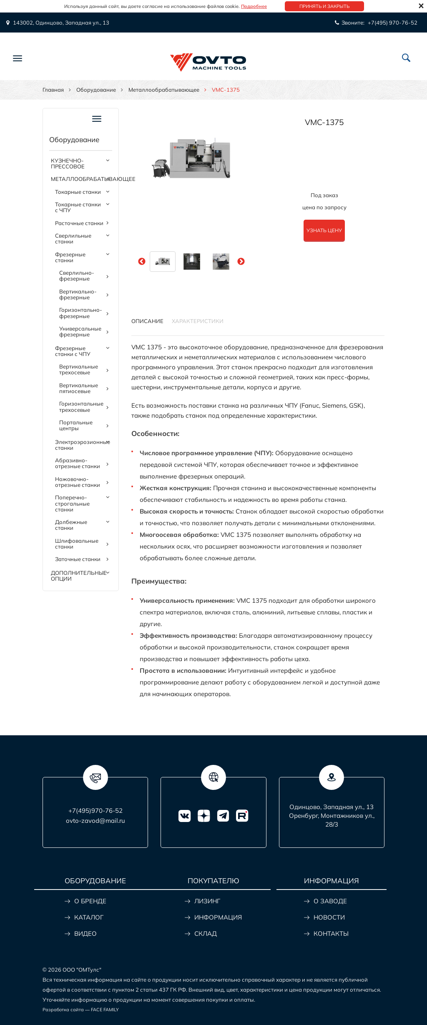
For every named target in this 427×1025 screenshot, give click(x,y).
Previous (142, 262)
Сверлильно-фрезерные (76, 275)
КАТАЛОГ (88, 917)
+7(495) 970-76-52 (392, 22)
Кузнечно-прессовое (68, 163)
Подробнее (254, 6)
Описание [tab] (147, 321)
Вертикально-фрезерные (78, 294)
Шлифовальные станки (76, 543)
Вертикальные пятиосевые (78, 388)
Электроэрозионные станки (82, 445)
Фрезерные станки (70, 257)
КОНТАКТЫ (331, 933)
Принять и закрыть (324, 6)
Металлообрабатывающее (163, 89)
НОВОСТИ (329, 917)
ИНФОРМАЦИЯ (218, 917)
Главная (53, 89)
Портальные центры (76, 425)
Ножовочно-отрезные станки (77, 482)
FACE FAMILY (105, 1009)
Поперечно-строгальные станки (72, 503)
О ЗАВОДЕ (330, 901)
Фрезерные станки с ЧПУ (72, 351)
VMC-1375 (324, 122)
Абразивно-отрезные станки (77, 463)
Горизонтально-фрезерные (80, 312)
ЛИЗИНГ (207, 901)
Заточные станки (77, 559)
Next (241, 262)
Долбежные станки (71, 525)
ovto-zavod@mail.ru (95, 821)
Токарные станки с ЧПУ (78, 207)
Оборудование (96, 89)
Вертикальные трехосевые (78, 369)
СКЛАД (205, 933)
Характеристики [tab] (198, 321)
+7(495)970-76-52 (95, 810)
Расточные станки (79, 223)
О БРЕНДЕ (90, 901)
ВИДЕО (85, 933)
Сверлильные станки (73, 238)
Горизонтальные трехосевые (81, 406)
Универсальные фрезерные (80, 331)
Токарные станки (78, 191)
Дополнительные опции (79, 575)
